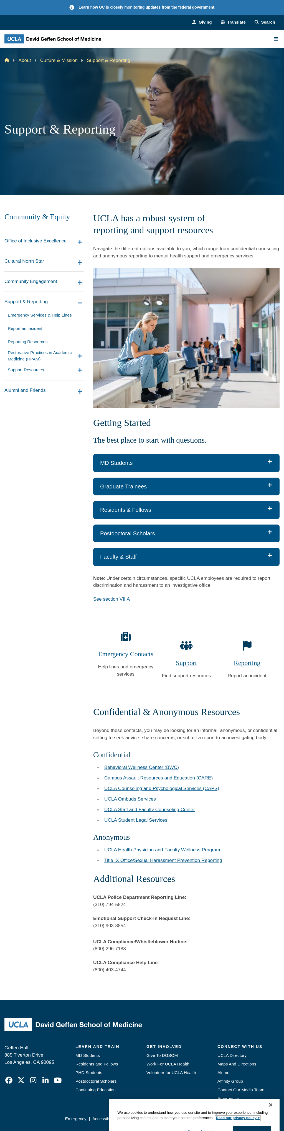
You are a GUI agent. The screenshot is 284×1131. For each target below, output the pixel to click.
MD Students (87, 1055)
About (25, 60)
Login (229, 1118)
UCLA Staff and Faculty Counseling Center (149, 809)
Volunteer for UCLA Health (171, 1072)
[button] (233, 22)
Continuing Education (95, 1089)
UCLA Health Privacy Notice (192, 1118)
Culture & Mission (59, 60)
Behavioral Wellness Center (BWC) (141, 767)
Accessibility (103, 1118)
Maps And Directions (236, 1064)
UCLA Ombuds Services (130, 799)
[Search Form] (265, 22)
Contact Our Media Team (240, 1089)
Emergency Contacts (125, 654)
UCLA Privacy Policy (140, 1118)
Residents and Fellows (96, 1064)
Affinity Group (230, 1081)
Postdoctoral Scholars (95, 1081)
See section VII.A (111, 599)
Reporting (247, 662)
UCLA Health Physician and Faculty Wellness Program (162, 849)
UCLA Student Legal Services (135, 820)
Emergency (228, 1098)
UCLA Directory (232, 1055)
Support (186, 662)
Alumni (223, 1072)
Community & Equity (37, 217)
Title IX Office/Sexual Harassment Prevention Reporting (163, 860)
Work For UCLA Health (167, 1064)
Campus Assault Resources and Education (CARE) (159, 778)
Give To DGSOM (162, 1055)
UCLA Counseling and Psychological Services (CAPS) (161, 788)
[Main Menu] (276, 39)
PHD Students (88, 1072)
